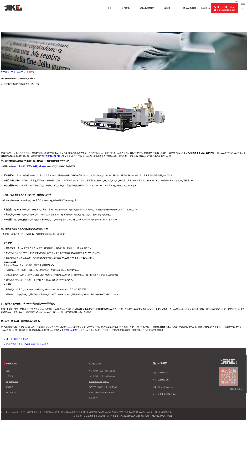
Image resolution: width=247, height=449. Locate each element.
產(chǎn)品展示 (12, 382)
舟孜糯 (169, 416)
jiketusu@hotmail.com (226, 10)
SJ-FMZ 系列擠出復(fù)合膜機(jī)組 (102, 392)
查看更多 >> (93, 398)
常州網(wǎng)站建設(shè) (162, 412)
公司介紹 (9, 376)
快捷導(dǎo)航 (11, 364)
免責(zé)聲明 (117, 412)
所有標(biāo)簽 (104, 412)
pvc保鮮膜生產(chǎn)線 (94, 416)
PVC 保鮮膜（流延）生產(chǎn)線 (102, 371)
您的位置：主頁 (8, 72)
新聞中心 (21, 72)
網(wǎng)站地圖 (90, 412)
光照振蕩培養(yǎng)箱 (130, 416)
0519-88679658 (226, 6)
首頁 (8, 371)
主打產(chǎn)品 (95, 364)
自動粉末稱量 (112, 416)
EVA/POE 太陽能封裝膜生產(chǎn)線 (103, 387)
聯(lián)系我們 (11, 392)
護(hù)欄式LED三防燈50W (153, 416)
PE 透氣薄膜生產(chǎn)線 (99, 382)
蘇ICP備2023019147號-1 (71, 412)
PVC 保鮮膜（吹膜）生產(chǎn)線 (102, 376)
